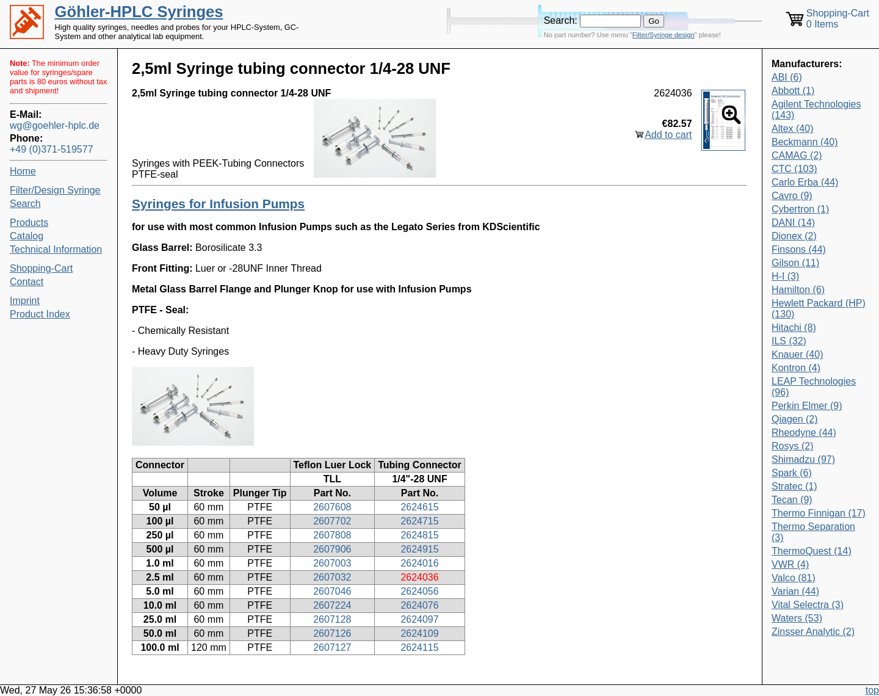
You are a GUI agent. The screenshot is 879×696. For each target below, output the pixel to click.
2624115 (419, 647)
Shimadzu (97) (803, 459)
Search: (560, 20)
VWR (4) (790, 564)
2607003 (332, 563)
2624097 (419, 619)
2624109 (419, 633)
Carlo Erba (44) (805, 182)
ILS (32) (789, 341)
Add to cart (668, 134)
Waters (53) (797, 618)
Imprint (25, 300)
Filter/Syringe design (663, 34)
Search (25, 203)
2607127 (332, 647)
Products (29, 222)
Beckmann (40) (805, 142)
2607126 (332, 633)
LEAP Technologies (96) (814, 386)
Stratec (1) (794, 486)
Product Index (40, 314)
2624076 (419, 605)
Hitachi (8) (794, 327)
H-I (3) (785, 276)
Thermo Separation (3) (813, 532)
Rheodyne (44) (804, 432)
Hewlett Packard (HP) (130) (819, 308)
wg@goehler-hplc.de (54, 125)
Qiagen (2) (795, 419)
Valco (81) (794, 578)
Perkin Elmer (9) (807, 406)
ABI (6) (787, 77)
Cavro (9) (792, 195)
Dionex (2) (794, 236)
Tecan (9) (792, 500)
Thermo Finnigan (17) (819, 513)
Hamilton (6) (798, 290)
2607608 (332, 507)
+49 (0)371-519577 (51, 149)
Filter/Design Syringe (55, 190)
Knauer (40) (797, 354)
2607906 (332, 549)
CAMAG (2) (797, 155)
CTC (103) (794, 169)
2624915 (419, 549)
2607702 (332, 521)
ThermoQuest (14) (812, 551)
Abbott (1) (793, 90)
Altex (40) (792, 128)
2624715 (419, 521)
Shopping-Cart (41, 268)
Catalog (26, 236)
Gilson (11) (795, 263)
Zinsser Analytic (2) (813, 631)
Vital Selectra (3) (808, 605)
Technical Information (56, 249)
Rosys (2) (792, 446)
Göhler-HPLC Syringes (139, 11)
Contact (26, 282)
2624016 (419, 563)
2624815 (419, 535)
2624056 (419, 591)
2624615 (419, 507)
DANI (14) (793, 222)
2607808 (332, 535)
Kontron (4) (796, 368)
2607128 (332, 619)
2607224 (332, 605)
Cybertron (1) (800, 209)
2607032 (332, 577)
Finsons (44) (799, 249)
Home (23, 171)
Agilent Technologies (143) (816, 109)
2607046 (332, 591)
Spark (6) (792, 473)
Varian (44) (795, 591)
